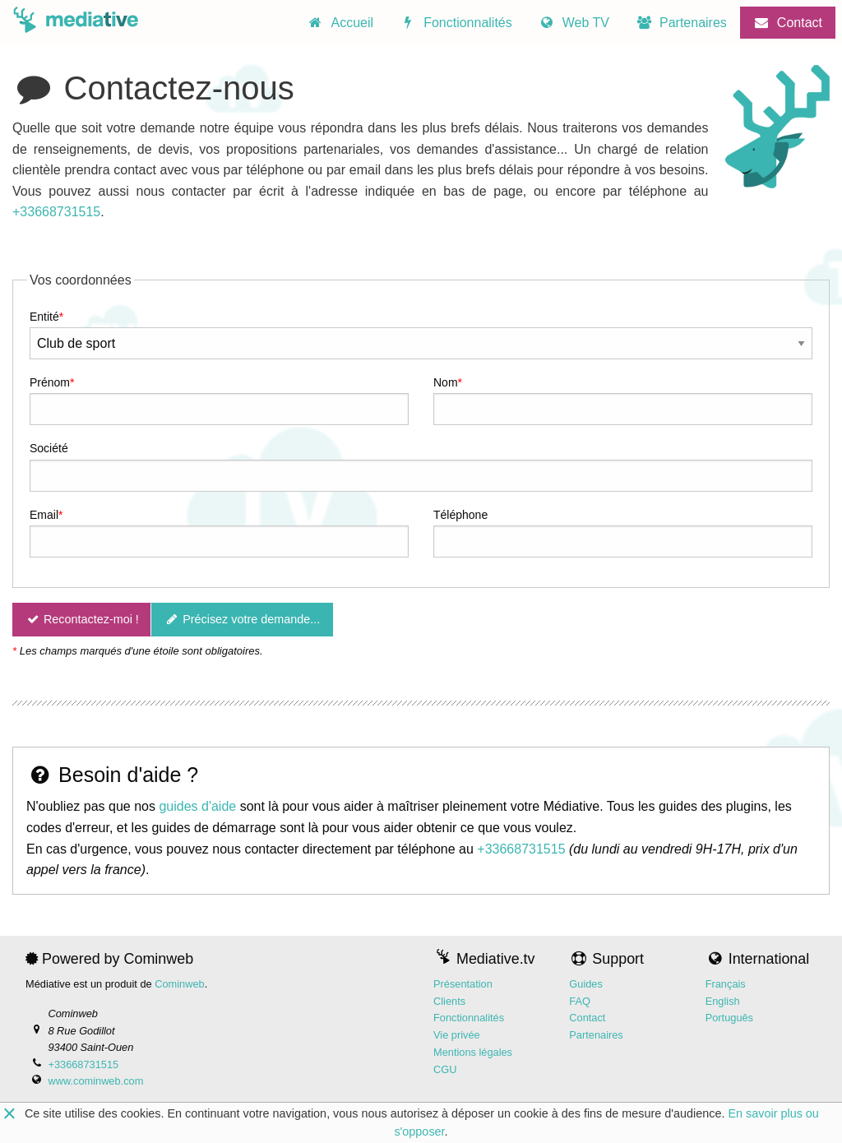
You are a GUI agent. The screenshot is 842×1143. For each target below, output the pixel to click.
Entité (44, 316)
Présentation (463, 984)
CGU (444, 1069)
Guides (586, 984)
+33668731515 (56, 213)
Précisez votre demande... (242, 619)
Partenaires (595, 1035)
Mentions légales (472, 1052)
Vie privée (456, 1035)
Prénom (50, 382)
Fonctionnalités (468, 1018)
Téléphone (460, 514)
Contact (587, 1018)
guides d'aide (197, 807)
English (723, 1001)
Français (726, 984)
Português (729, 1018)
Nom (445, 382)
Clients (449, 1001)
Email (44, 514)
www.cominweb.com (95, 1081)
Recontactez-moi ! (81, 619)
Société (49, 448)
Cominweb (179, 984)
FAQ (579, 1001)
